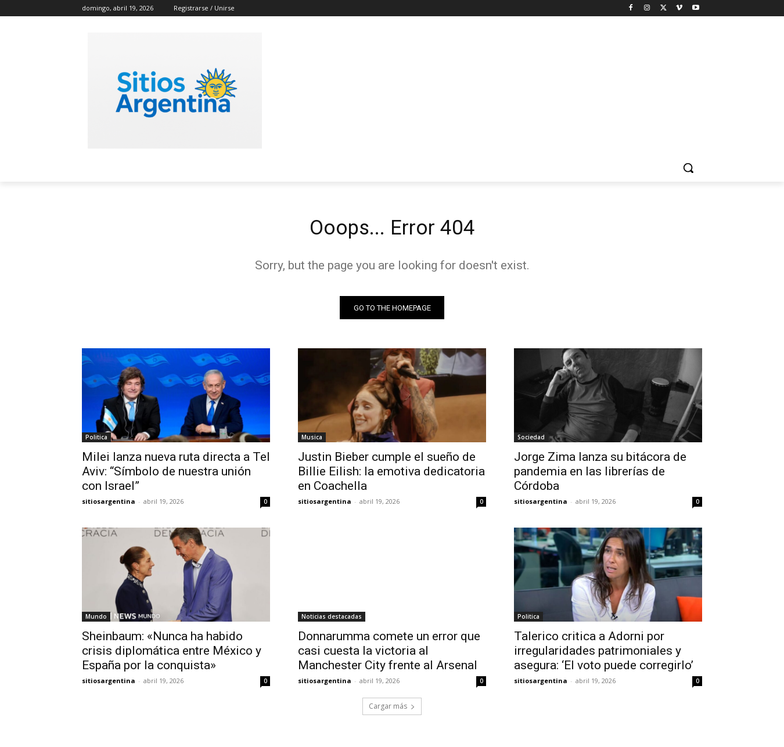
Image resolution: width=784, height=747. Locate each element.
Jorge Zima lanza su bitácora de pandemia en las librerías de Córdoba (600, 475)
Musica (311, 441)
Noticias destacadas (331, 620)
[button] (688, 168)
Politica (96, 441)
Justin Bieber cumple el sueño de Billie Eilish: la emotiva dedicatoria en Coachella (391, 475)
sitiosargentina (108, 505)
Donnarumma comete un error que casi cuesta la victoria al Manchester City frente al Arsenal (389, 654)
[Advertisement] (479, 89)
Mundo (96, 620)
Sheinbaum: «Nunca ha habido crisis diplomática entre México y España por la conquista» (171, 654)
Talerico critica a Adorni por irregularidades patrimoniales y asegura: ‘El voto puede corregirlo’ (603, 654)
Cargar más (392, 710)
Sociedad (531, 441)
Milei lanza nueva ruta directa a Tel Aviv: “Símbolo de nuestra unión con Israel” (176, 475)
